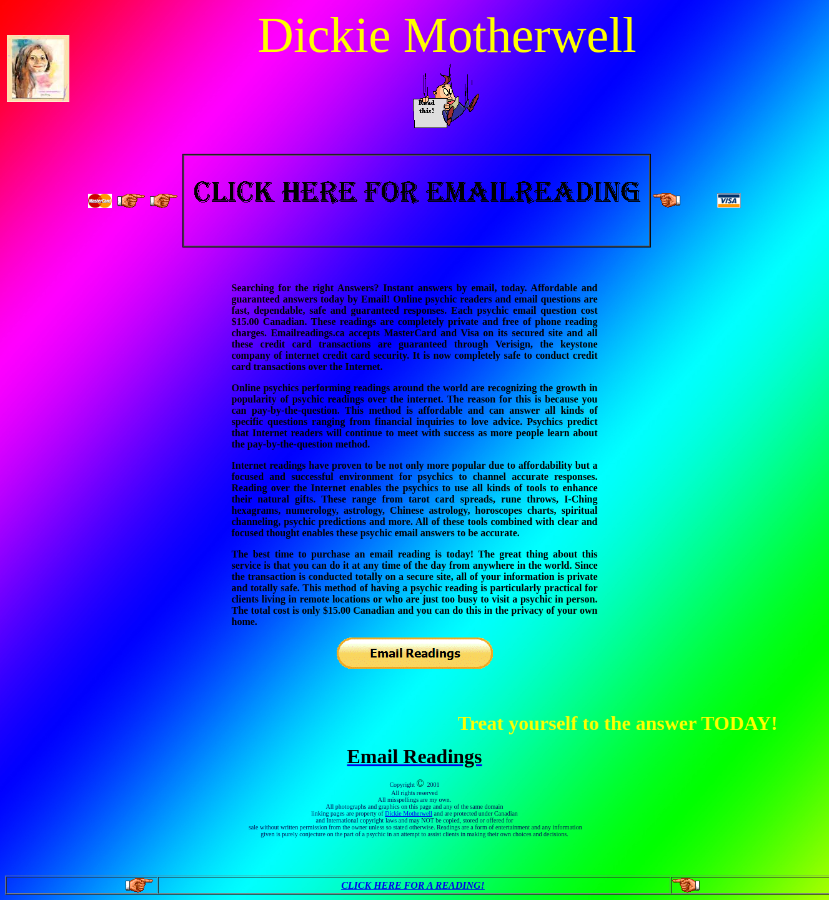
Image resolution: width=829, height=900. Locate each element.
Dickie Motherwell (408, 813)
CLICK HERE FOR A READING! (413, 885)
